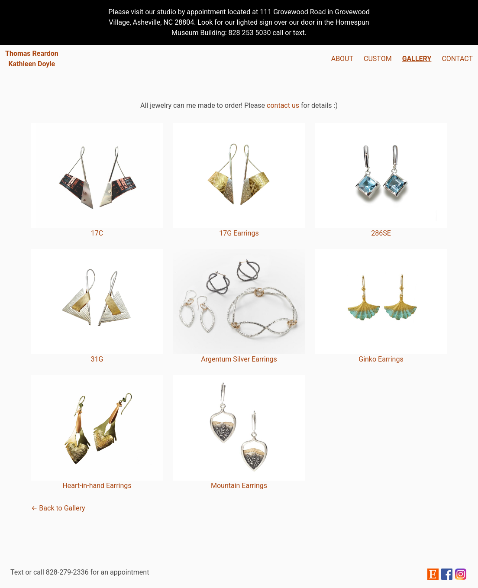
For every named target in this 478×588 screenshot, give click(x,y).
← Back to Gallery (58, 508)
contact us (283, 105)
